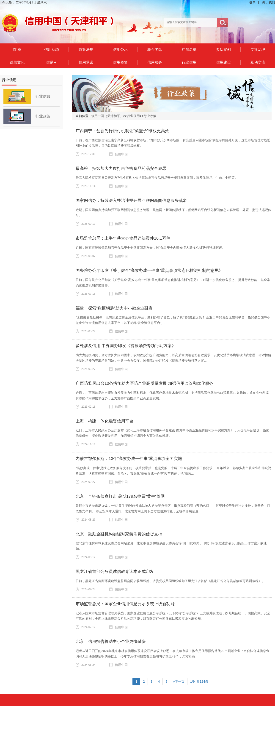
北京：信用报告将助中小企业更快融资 (111, 641)
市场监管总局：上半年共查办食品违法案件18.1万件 (123, 238)
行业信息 (43, 96)
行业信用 (189, 62)
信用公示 (120, 49)
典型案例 (223, 49)
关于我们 (268, 2)
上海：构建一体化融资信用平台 (104, 421)
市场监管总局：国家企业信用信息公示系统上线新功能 (125, 603)
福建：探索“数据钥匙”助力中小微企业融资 (114, 308)
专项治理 (257, 49)
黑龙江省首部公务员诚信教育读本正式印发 (115, 571)
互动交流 (257, 62)
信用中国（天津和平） (107, 116)
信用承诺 (86, 62)
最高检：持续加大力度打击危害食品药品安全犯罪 (121, 168)
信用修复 (120, 62)
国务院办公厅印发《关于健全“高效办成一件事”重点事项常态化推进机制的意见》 (149, 270)
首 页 (17, 49)
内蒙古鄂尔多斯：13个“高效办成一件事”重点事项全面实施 (129, 458)
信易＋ (51, 62)
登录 (252, 2)
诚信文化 (17, 62)
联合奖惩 (154, 49)
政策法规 (86, 49)
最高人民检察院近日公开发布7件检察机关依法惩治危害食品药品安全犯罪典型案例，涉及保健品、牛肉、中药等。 (157, 177)
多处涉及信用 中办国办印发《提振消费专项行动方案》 (126, 345)
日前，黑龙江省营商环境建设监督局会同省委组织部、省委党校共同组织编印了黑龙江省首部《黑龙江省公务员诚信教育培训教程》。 (170, 581)
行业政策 (43, 116)
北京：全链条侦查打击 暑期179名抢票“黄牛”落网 (120, 496)
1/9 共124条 (199, 681)
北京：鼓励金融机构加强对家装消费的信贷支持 (119, 534)
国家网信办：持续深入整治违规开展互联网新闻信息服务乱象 (131, 200)
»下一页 (178, 681)
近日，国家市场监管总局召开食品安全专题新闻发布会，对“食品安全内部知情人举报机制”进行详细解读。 (150, 247)
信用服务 (154, 62)
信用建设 (223, 62)
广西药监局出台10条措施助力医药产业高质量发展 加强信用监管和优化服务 (144, 383)
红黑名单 (189, 49)
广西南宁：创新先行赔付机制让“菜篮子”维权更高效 (122, 130)
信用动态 (51, 49)
